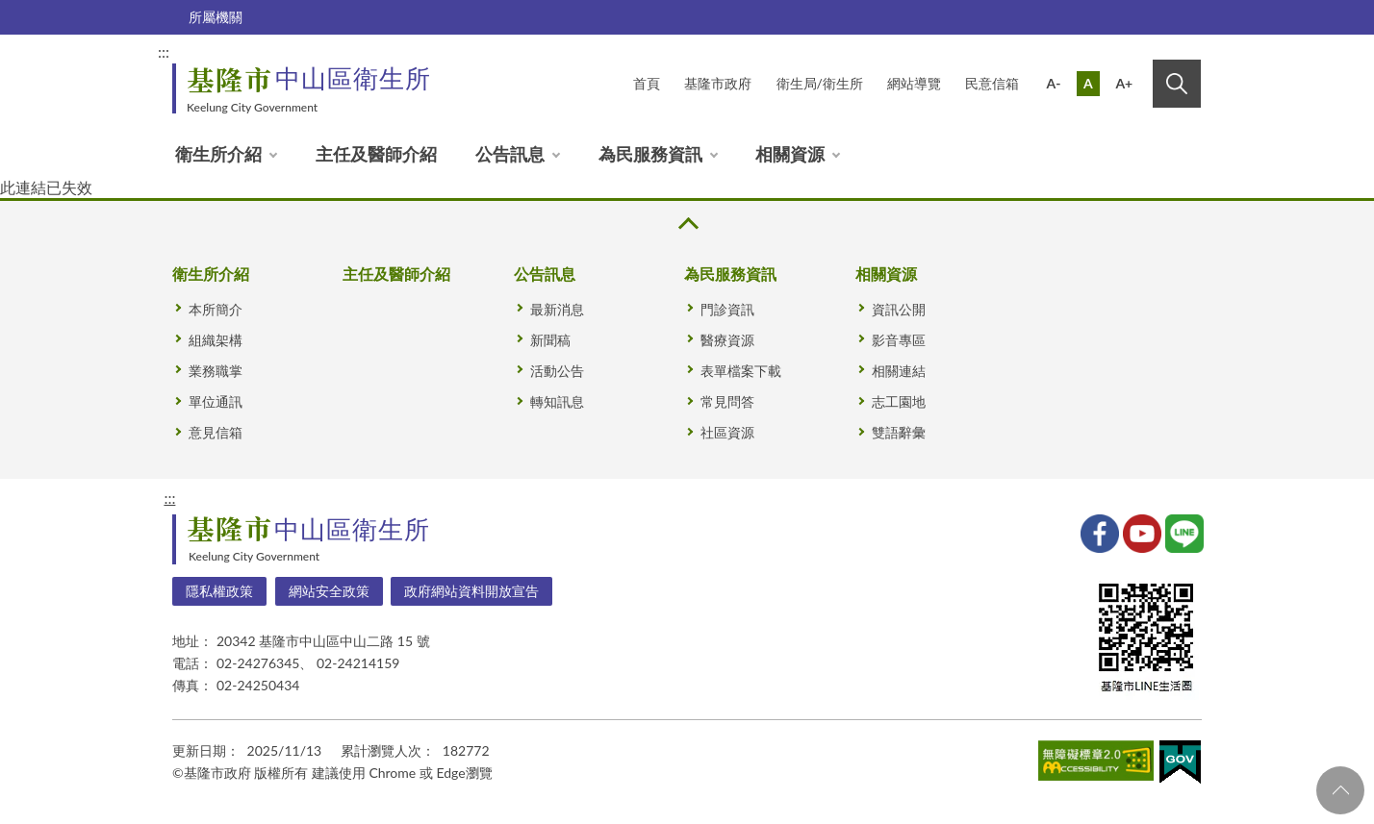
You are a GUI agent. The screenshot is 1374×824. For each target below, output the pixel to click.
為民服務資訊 (650, 153)
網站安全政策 (329, 591)
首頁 (646, 83)
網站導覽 (914, 83)
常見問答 (727, 401)
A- (1054, 83)
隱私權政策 (219, 591)
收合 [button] (687, 223)
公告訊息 (510, 153)
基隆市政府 (717, 83)
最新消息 (557, 309)
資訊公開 (899, 309)
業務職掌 (215, 370)
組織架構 (215, 340)
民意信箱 (992, 83)
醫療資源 (727, 340)
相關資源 (790, 153)
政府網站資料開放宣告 (471, 591)
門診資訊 (727, 309)
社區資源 (727, 432)
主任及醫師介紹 (376, 153)
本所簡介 (215, 309)
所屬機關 (215, 17)
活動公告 (557, 370)
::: (163, 51)
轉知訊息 (557, 401)
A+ (1123, 83)
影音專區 (899, 340)
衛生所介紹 (218, 153)
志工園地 (899, 401)
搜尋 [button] (1177, 84)
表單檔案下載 (740, 370)
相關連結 (899, 370)
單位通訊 (215, 401)
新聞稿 (550, 340)
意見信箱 (215, 432)
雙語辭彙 (899, 432)
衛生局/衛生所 (819, 83)
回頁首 (1340, 790)
